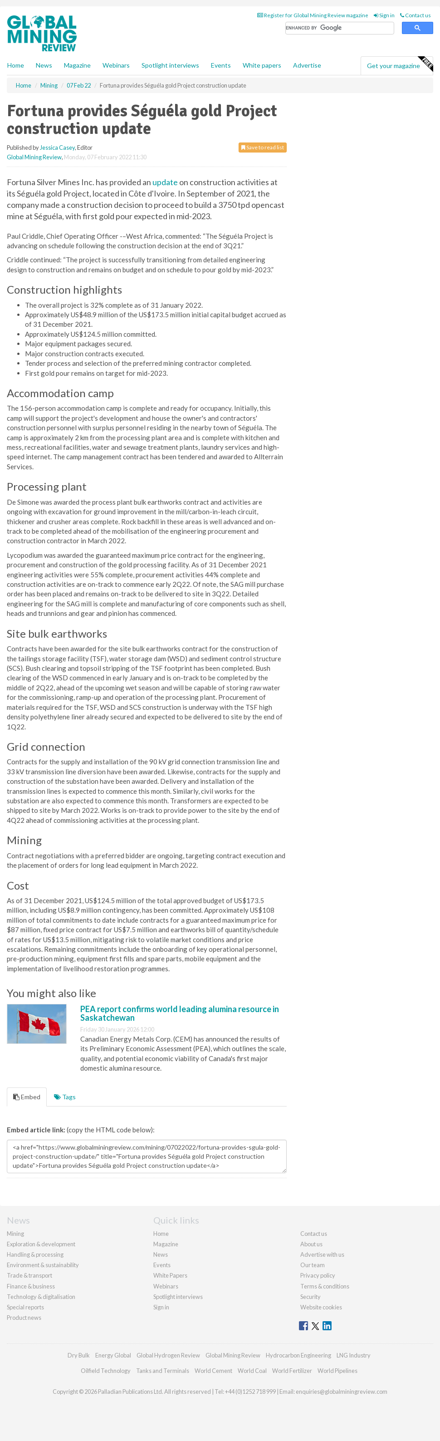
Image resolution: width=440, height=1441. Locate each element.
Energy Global (113, 1355)
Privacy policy (317, 1275)
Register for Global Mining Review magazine (312, 15)
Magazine (77, 65)
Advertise (307, 65)
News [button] (44, 65)
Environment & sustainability (43, 1265)
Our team (312, 1265)
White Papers (170, 1275)
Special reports (25, 1307)
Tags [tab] (65, 1097)
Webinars (116, 65)
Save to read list (262, 147)
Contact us (415, 15)
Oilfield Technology (106, 1370)
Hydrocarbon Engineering (298, 1355)
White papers (262, 65)
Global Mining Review (34, 157)
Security (310, 1296)
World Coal (252, 1370)
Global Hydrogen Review (168, 1355)
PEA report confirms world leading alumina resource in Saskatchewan (179, 1013)
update (165, 182)
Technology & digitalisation (41, 1296)
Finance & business (31, 1286)
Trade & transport (29, 1275)
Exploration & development (41, 1244)
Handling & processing (35, 1254)
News (160, 1254)
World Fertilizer (292, 1370)
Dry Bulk (79, 1355)
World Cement (213, 1370)
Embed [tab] (26, 1097)
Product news (24, 1317)
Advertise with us (322, 1254)
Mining (15, 1233)
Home (15, 65)
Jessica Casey (57, 147)
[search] (339, 28)
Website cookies (321, 1307)
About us (311, 1244)
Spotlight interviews (170, 65)
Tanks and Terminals (162, 1370)
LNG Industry (354, 1355)
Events (221, 65)
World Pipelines (337, 1370)
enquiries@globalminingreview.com (341, 1391)
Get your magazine (400, 64)
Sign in (384, 15)
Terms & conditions (324, 1286)
